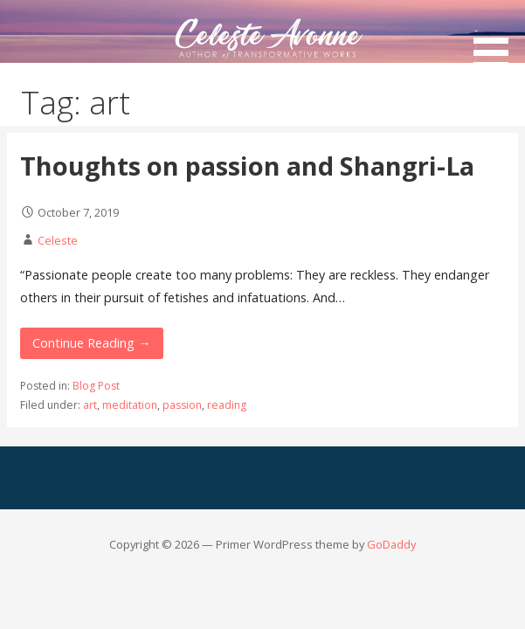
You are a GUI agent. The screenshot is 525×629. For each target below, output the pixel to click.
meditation (129, 404)
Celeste (58, 240)
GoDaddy (391, 544)
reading (226, 404)
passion (182, 404)
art (90, 404)
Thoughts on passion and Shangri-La (247, 166)
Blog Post (96, 385)
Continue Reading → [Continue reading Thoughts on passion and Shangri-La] (91, 343)
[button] (497, 37)
